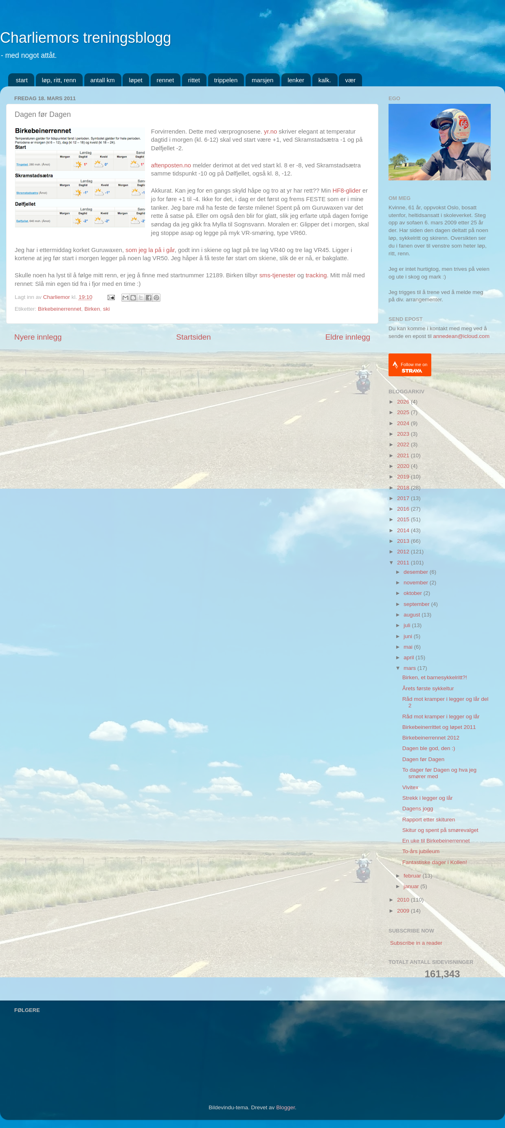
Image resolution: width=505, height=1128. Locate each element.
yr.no (270, 131)
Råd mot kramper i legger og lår (441, 716)
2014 (404, 530)
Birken (92, 309)
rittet (194, 80)
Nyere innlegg (38, 337)
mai (409, 647)
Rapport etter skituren (428, 819)
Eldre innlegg (347, 337)
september (417, 604)
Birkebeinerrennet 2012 (430, 738)
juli (408, 625)
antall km (102, 80)
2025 (404, 412)
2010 (404, 900)
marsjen (262, 80)
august (413, 615)
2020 (404, 466)
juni (409, 636)
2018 (404, 488)
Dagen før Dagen (423, 759)
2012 (404, 552)
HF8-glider (346, 190)
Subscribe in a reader (416, 943)
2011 (404, 563)
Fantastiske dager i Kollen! (434, 862)
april (409, 657)
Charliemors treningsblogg (85, 37)
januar (412, 886)
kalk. (324, 80)
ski (106, 309)
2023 (404, 434)
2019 (404, 477)
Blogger (285, 1107)
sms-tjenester (277, 275)
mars (410, 668)
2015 (404, 519)
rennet (165, 80)
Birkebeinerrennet (59, 309)
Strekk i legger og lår (427, 798)
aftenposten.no (171, 165)
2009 (404, 911)
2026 (404, 402)
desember (417, 572)
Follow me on (414, 367)
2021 (404, 455)
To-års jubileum (421, 851)
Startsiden (193, 337)
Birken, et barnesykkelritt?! (434, 677)
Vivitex (410, 787)
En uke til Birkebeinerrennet (436, 841)
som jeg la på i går (149, 250)
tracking (316, 275)
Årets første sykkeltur (428, 688)
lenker (296, 80)
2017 (404, 498)
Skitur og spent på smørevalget (440, 830)
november (417, 582)
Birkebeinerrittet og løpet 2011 (439, 727)
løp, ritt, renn (59, 80)
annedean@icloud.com (461, 336)
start (22, 80)
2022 (404, 444)
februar (413, 876)
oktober (414, 593)
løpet (135, 80)
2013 (404, 541)
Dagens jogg (417, 808)
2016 (404, 509)
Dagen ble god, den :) (428, 748)
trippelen (226, 80)
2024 (404, 423)
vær (350, 80)
